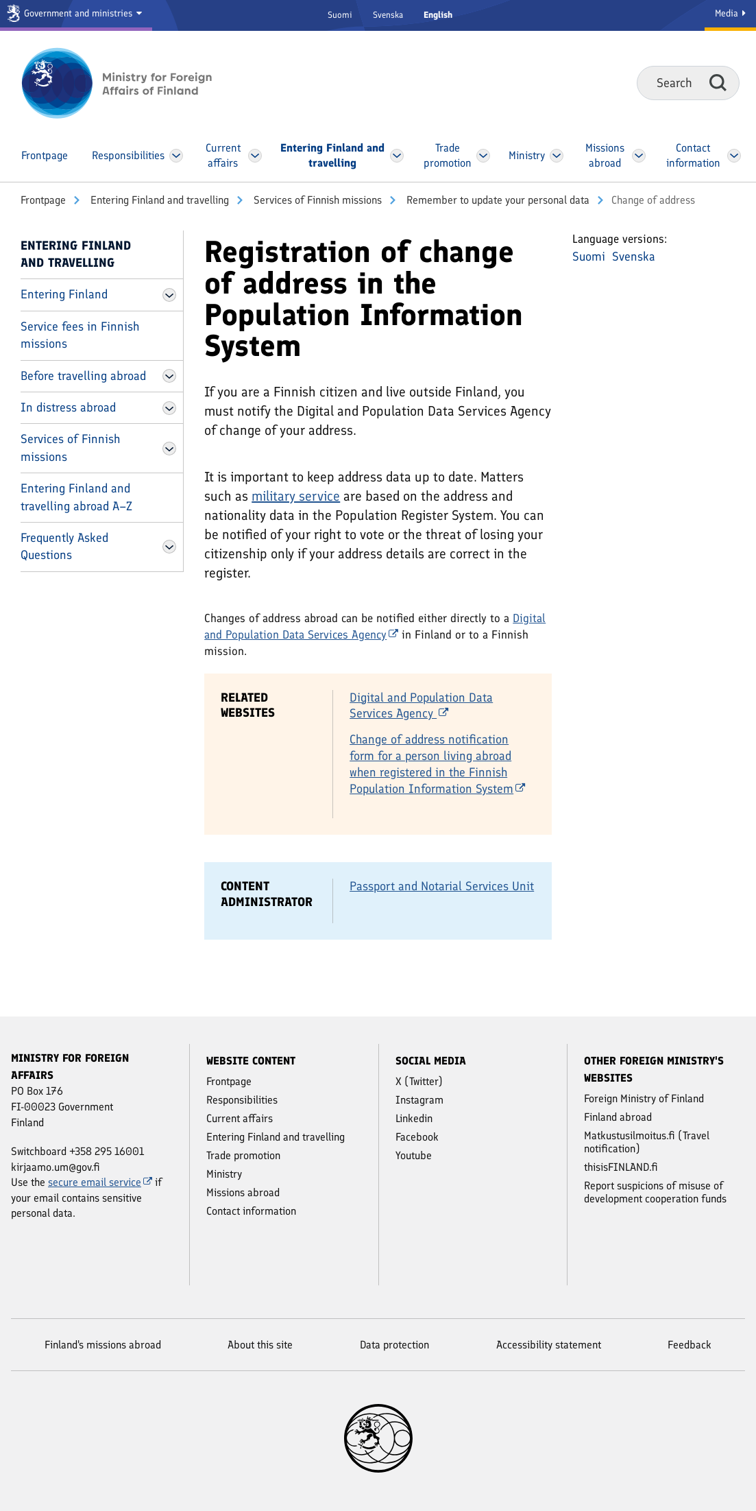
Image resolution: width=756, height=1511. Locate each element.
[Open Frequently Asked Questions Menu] (169, 546)
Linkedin (413, 1118)
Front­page (43, 199)
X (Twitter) (419, 1081)
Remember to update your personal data (496, 199)
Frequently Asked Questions (64, 546)
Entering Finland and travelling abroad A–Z (76, 497)
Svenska (388, 15)
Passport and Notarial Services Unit (442, 886)
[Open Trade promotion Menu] (483, 155)
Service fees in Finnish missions (80, 335)
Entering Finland (64, 294)
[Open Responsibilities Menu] (176, 155)
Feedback (689, 1344)
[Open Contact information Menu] (734, 155)
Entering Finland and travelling (158, 199)
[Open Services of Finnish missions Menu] (169, 448)
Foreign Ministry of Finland (644, 1098)
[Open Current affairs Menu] (255, 155)
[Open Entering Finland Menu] (169, 295)
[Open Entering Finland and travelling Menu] (397, 155)
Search (718, 82)
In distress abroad (68, 407)
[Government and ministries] (76, 15)
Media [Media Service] (730, 13)
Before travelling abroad (83, 375)
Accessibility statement (548, 1344)
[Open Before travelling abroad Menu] (169, 376)
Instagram (419, 1099)
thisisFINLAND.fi (621, 1167)
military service (296, 496)
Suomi (340, 15)
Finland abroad (618, 1116)
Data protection (394, 1344)
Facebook (417, 1136)
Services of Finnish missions (316, 199)
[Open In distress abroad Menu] (169, 408)
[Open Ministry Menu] (557, 155)
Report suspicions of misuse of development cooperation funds (655, 1192)
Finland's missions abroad (103, 1344)
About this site (260, 1344)
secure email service (100, 1182)
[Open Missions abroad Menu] (638, 155)
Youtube (413, 1155)
